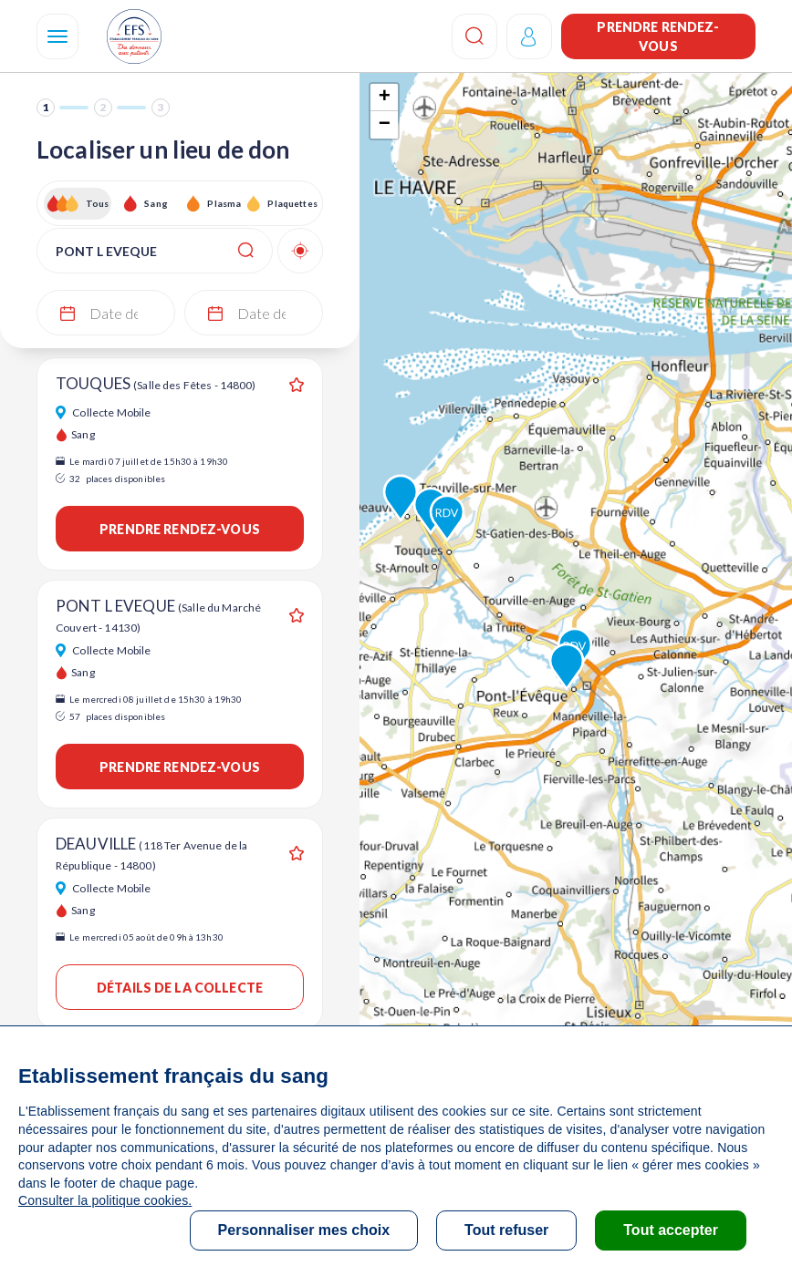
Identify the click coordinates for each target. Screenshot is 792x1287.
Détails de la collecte (180, 987)
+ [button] (385, 97)
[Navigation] (57, 36)
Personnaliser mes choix (304, 1230)
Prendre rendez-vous (658, 36)
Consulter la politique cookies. (105, 1200)
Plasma (224, 203)
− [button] (385, 125)
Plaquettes (291, 203)
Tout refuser (506, 1230)
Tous (97, 203)
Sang (156, 203)
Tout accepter (670, 1230)
